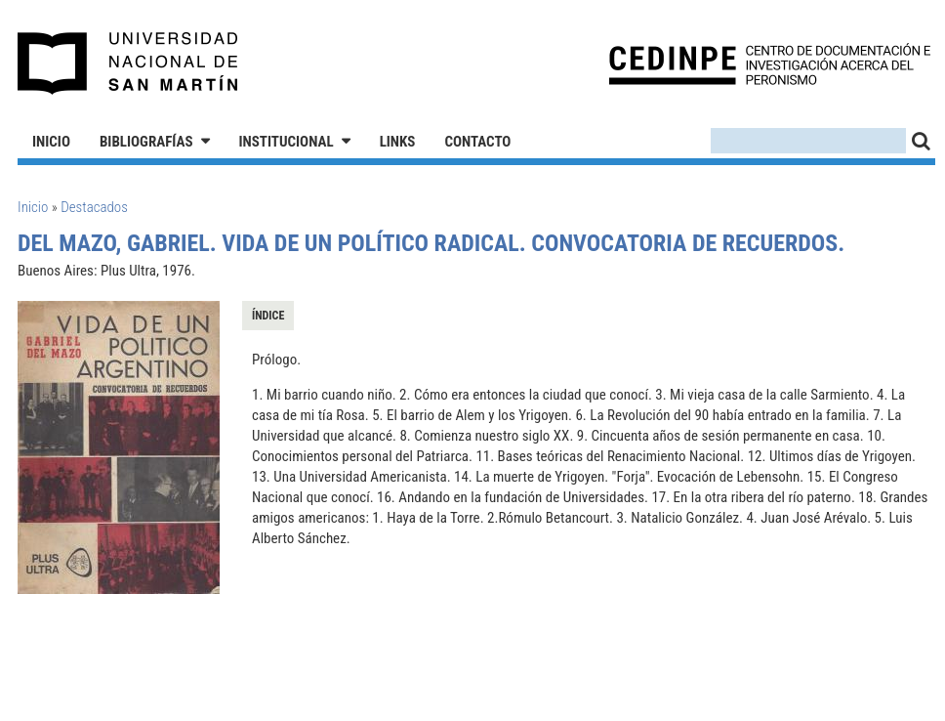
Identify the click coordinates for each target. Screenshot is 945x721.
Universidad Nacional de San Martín (128, 63)
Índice (268, 315)
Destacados (94, 207)
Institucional (286, 141)
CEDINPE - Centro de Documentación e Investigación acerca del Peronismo (769, 64)
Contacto (477, 141)
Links (398, 141)
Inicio (51, 141)
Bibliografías (146, 141)
